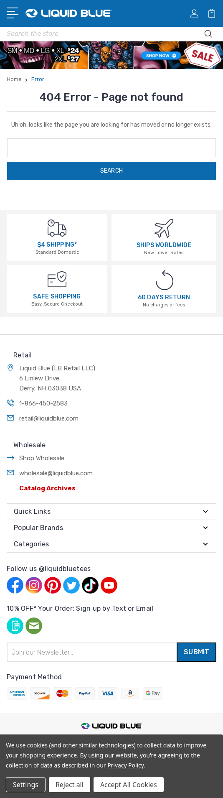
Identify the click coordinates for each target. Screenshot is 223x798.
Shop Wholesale (41, 458)
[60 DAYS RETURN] (164, 279)
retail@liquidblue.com (49, 418)
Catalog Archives (47, 488)
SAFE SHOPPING (57, 296)
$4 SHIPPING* (57, 244)
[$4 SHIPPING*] (57, 227)
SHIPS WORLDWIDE (164, 245)
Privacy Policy (125, 765)
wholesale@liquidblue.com (56, 473)
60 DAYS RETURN (164, 297)
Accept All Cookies (128, 784)
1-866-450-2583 (43, 403)
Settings (25, 784)
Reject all (70, 784)
